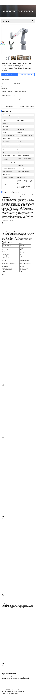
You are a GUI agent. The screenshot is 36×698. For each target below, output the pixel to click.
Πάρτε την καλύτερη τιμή (10, 74)
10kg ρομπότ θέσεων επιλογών (9, 693)
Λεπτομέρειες (9, 106)
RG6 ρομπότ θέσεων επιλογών (14, 690)
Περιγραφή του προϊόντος (26, 106)
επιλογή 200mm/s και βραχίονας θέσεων (12, 691)
